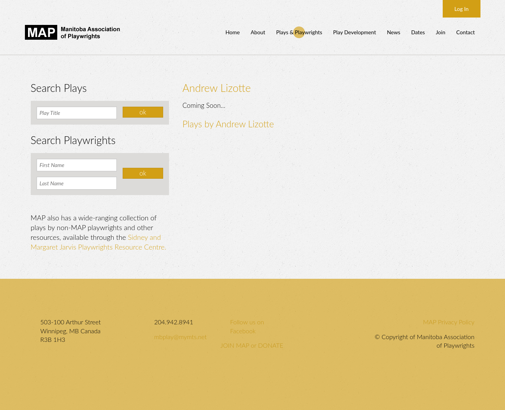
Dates (418, 32)
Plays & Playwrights (299, 32)
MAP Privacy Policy (449, 322)
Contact (465, 32)
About (258, 32)
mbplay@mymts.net (180, 336)
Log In (461, 8)
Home (232, 32)
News (393, 32)
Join (440, 32)
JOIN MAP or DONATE (251, 345)
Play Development (354, 32)
